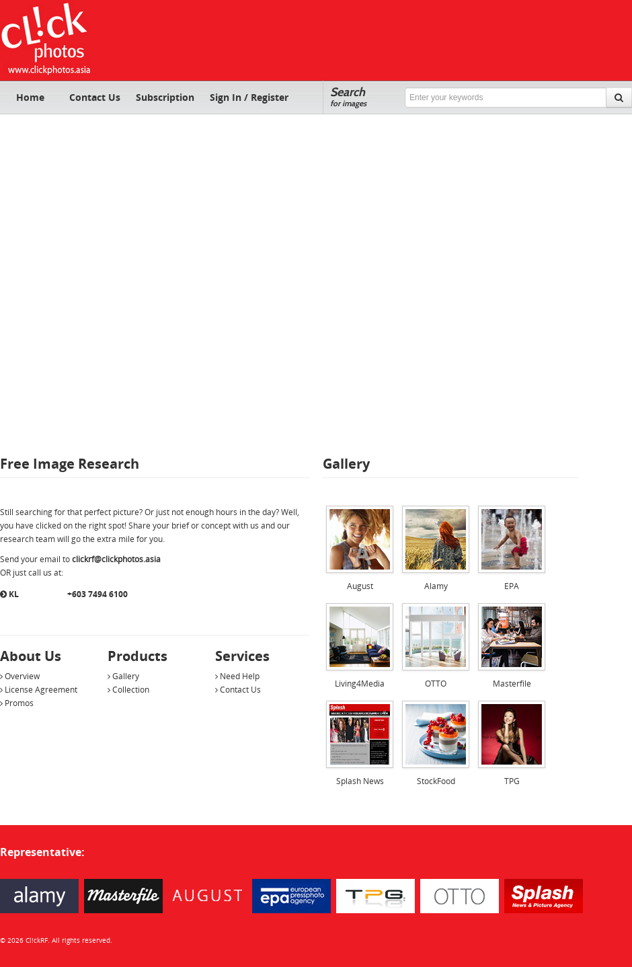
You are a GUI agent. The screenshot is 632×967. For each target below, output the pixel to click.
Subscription (165, 97)
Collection (128, 689)
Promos (17, 703)
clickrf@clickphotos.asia (116, 559)
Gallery (123, 676)
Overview (20, 676)
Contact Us (94, 97)
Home (30, 97)
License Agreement (38, 689)
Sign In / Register (249, 97)
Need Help (237, 676)
